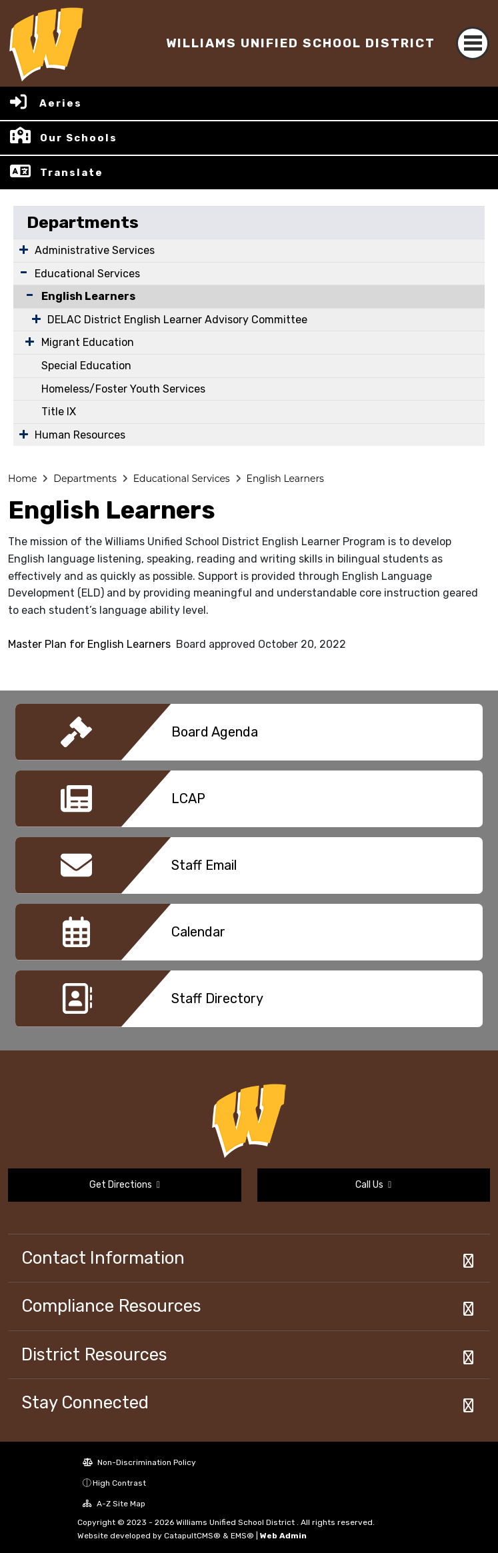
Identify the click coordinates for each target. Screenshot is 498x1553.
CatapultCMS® (192, 1535)
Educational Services (87, 273)
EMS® (242, 1535)
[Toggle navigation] (472, 43)
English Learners (88, 296)
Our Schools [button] (78, 138)
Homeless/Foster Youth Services (123, 389)
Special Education (86, 365)
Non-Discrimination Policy (139, 1462)
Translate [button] (71, 173)
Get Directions (124, 1184)
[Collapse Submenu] (26, 295)
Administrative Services (95, 250)
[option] (249, 737)
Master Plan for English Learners (89, 644)
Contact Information (103, 1258)
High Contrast (119, 1483)
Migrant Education (87, 342)
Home (22, 479)
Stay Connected (85, 1402)
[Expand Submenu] (24, 249)
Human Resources (80, 435)
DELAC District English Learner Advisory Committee (177, 319)
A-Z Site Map (114, 1503)
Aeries (60, 103)
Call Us (373, 1184)
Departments (83, 222)
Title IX (58, 411)
